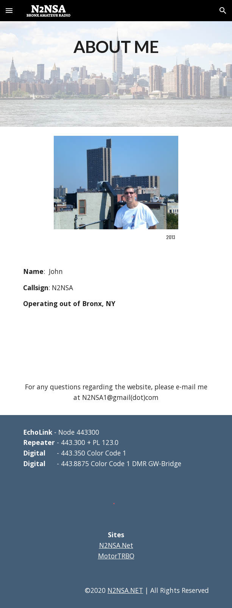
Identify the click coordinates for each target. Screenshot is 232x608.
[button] (9, 10)
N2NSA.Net (116, 545)
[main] (116, 46)
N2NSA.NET (125, 590)
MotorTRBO (116, 555)
